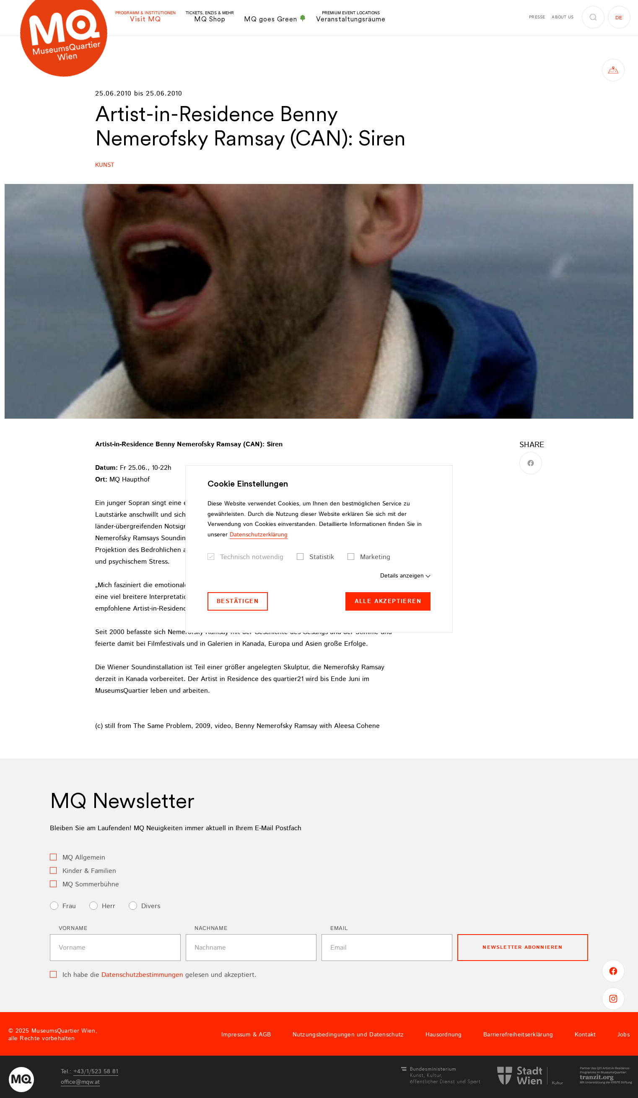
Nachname (211, 928)
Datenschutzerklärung (259, 535)
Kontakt (585, 1035)
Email (339, 928)
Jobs (623, 1035)
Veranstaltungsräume (351, 17)
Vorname (73, 928)
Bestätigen (238, 601)
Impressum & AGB (246, 1035)
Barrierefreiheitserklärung (518, 1035)
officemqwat (80, 1082)
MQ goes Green (275, 19)
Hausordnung (443, 1035)
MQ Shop (210, 17)
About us (562, 17)
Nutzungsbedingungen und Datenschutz (348, 1035)
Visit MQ (145, 17)
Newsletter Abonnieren (522, 947)
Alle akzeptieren (388, 601)
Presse (537, 17)
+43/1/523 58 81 (95, 1071)
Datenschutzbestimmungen (142, 975)
